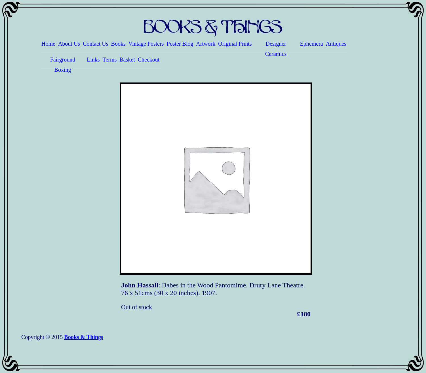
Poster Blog (180, 44)
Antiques (336, 44)
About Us (69, 44)
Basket (127, 59)
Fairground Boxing (62, 62)
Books (118, 44)
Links (93, 59)
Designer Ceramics (276, 47)
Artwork (206, 44)
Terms (110, 59)
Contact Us (95, 44)
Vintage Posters (146, 44)
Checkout (149, 59)
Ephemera (311, 44)
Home (48, 44)
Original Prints (235, 44)
